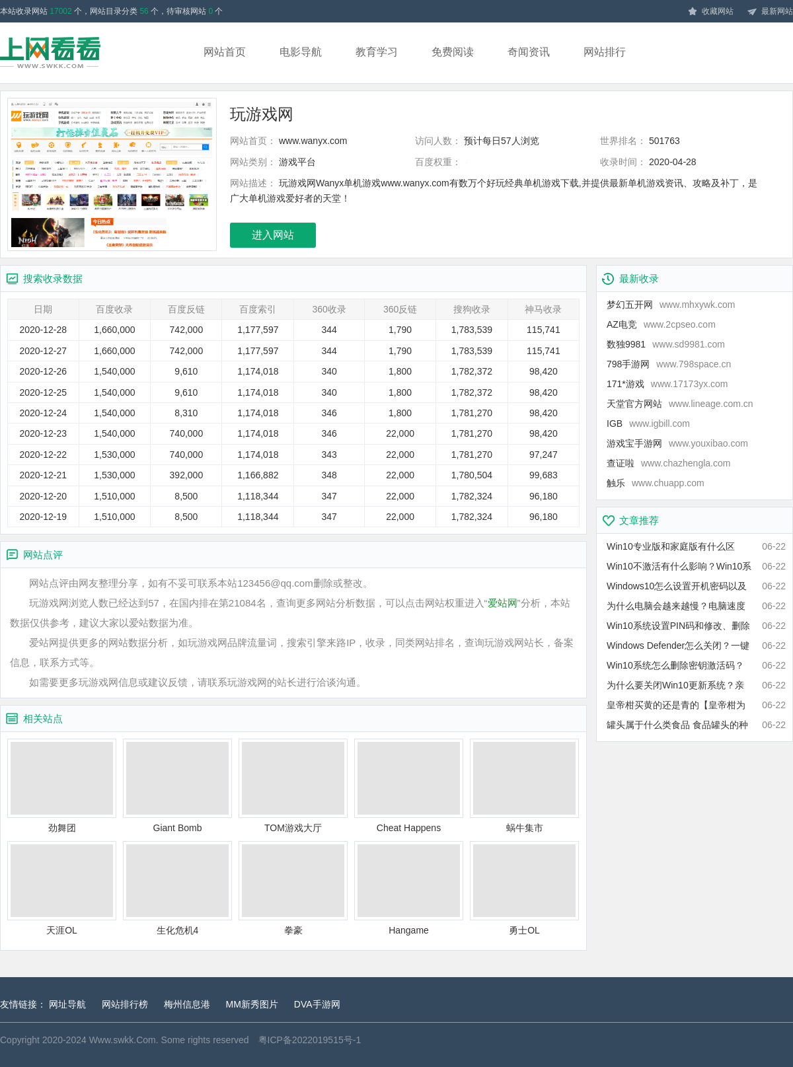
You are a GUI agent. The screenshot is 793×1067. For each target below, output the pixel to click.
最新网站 (770, 12)
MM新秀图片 (252, 1004)
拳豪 (293, 888)
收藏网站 (710, 12)
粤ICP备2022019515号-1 (309, 1040)
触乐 (655, 483)
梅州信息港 (187, 1004)
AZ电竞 (661, 324)
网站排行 (605, 51)
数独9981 (666, 344)
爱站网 (502, 602)
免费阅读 (453, 51)
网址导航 (67, 1004)
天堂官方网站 (680, 403)
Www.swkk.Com (122, 1040)
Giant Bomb (177, 786)
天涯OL (61, 888)
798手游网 (669, 364)
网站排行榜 (125, 1004)
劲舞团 (61, 786)
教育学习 (377, 51)
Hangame (408, 888)
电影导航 (301, 51)
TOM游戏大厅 (293, 786)
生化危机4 (177, 888)
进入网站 (273, 234)
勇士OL (524, 888)
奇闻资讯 (529, 51)
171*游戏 (667, 384)
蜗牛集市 (524, 786)
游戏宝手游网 (677, 443)
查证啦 (668, 463)
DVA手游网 (317, 1004)
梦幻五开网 (671, 304)
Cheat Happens (408, 786)
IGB (648, 423)
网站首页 (225, 51)
